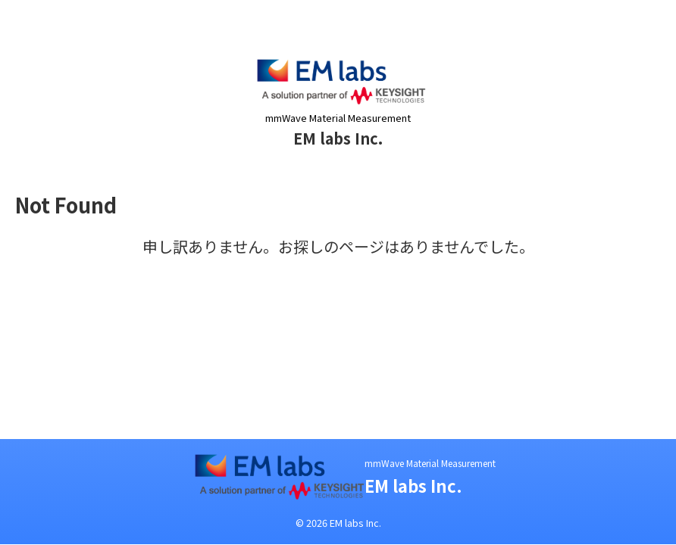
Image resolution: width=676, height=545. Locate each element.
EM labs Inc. (338, 138)
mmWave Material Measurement (430, 462)
